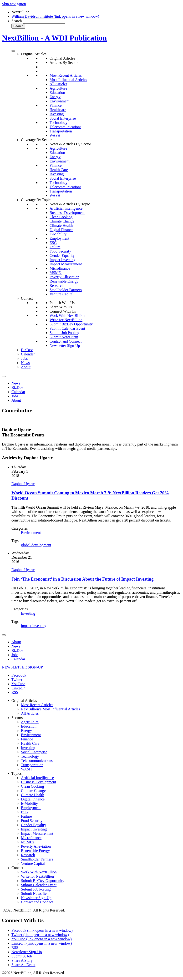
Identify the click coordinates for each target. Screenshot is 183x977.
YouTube (18, 684)
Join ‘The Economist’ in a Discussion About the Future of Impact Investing (82, 579)
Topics (16, 773)
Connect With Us (63, 311)
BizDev (27, 350)
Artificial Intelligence (66, 208)
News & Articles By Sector (70, 144)
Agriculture (58, 88)
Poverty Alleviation (64, 277)
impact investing (33, 626)
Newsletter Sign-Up (65, 346)
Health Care (59, 170)
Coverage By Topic (36, 200)
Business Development (67, 213)
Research (57, 285)
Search (16, 21)
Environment (60, 101)
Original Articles (33, 54)
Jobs (24, 358)
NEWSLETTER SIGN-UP (22, 667)
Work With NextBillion (67, 316)
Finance (56, 105)
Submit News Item (64, 337)
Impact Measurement (66, 264)
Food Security (60, 251)
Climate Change (62, 221)
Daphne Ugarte (23, 484)
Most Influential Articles (68, 80)
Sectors (17, 718)
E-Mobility (58, 234)
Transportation (61, 131)
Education (57, 93)
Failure (55, 247)
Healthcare (58, 110)
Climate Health (61, 225)
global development (36, 545)
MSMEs (56, 273)
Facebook (18, 675)
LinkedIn (18, 688)
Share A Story (22, 960)
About (25, 367)
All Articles (58, 84)
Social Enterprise (63, 118)
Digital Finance (61, 230)
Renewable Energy (64, 281)
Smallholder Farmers (66, 290)
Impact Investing (62, 260)
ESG (53, 243)
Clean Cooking (61, 217)
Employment (59, 238)
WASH (55, 135)
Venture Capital (61, 294)
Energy (55, 97)
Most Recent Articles (66, 75)
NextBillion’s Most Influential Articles (50, 709)
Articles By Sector (64, 63)
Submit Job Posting (64, 333)
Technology (58, 123)
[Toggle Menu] (13, 51)
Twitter (16, 680)
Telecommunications (65, 127)
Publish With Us (62, 303)
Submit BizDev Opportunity (71, 324)
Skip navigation (14, 4)
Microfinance (60, 268)
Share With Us (61, 307)
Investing (57, 114)
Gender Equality (62, 255)
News (25, 363)
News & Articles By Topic (70, 204)
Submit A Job (21, 956)
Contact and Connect (65, 341)
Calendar (28, 354)
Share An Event (23, 965)
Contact (27, 298)
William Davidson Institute (55, 16)
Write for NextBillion (66, 320)
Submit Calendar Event (67, 328)
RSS (14, 692)
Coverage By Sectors (37, 140)
